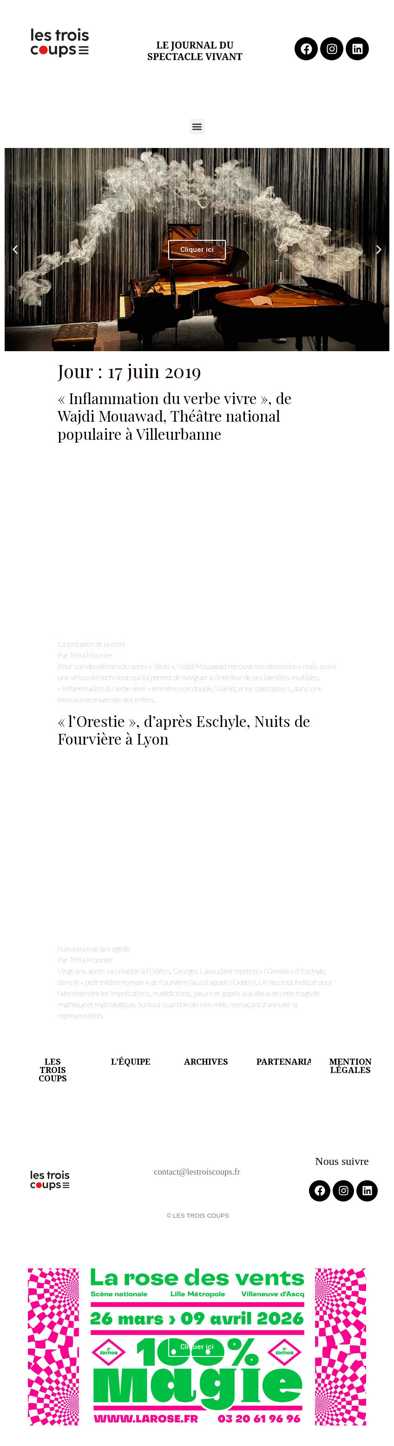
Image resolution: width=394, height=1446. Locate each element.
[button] (197, 126)
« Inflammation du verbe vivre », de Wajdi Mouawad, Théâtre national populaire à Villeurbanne (175, 415)
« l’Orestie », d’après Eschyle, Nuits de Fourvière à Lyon (184, 729)
